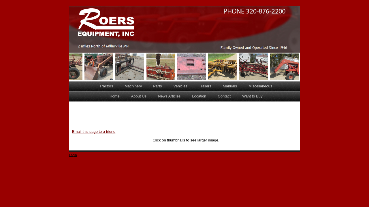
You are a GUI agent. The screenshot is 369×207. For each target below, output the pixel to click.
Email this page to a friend (93, 131)
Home (115, 96)
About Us (138, 96)
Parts (157, 86)
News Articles (169, 96)
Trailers (205, 86)
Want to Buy (252, 96)
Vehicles (180, 86)
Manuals (230, 86)
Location (199, 96)
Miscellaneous (260, 86)
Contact (224, 96)
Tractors (106, 86)
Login (73, 155)
